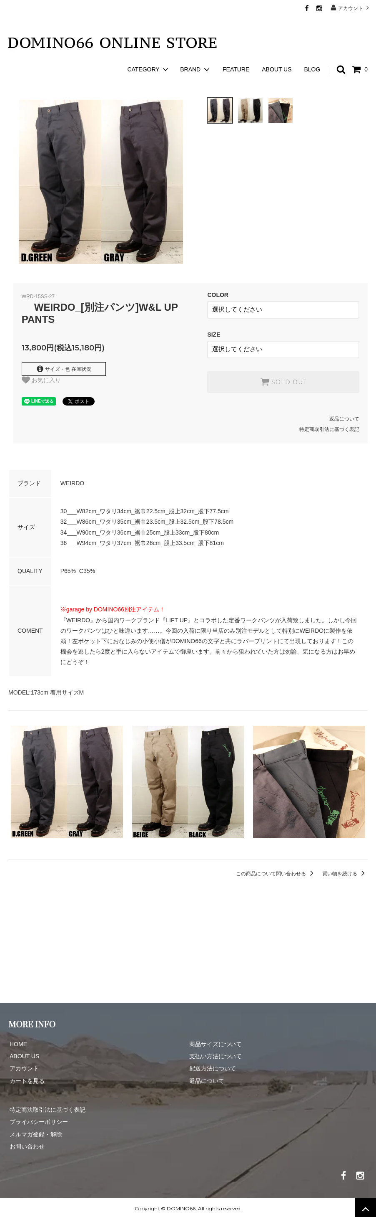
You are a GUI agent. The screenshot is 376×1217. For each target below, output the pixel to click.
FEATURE (236, 54)
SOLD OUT (283, 379)
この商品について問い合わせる (276, 871)
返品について (344, 416)
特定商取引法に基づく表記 (329, 427)
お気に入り (41, 380)
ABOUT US (276, 54)
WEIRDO (46, 79)
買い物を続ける (345, 871)
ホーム (15, 79)
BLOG (312, 54)
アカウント (350, 7)
